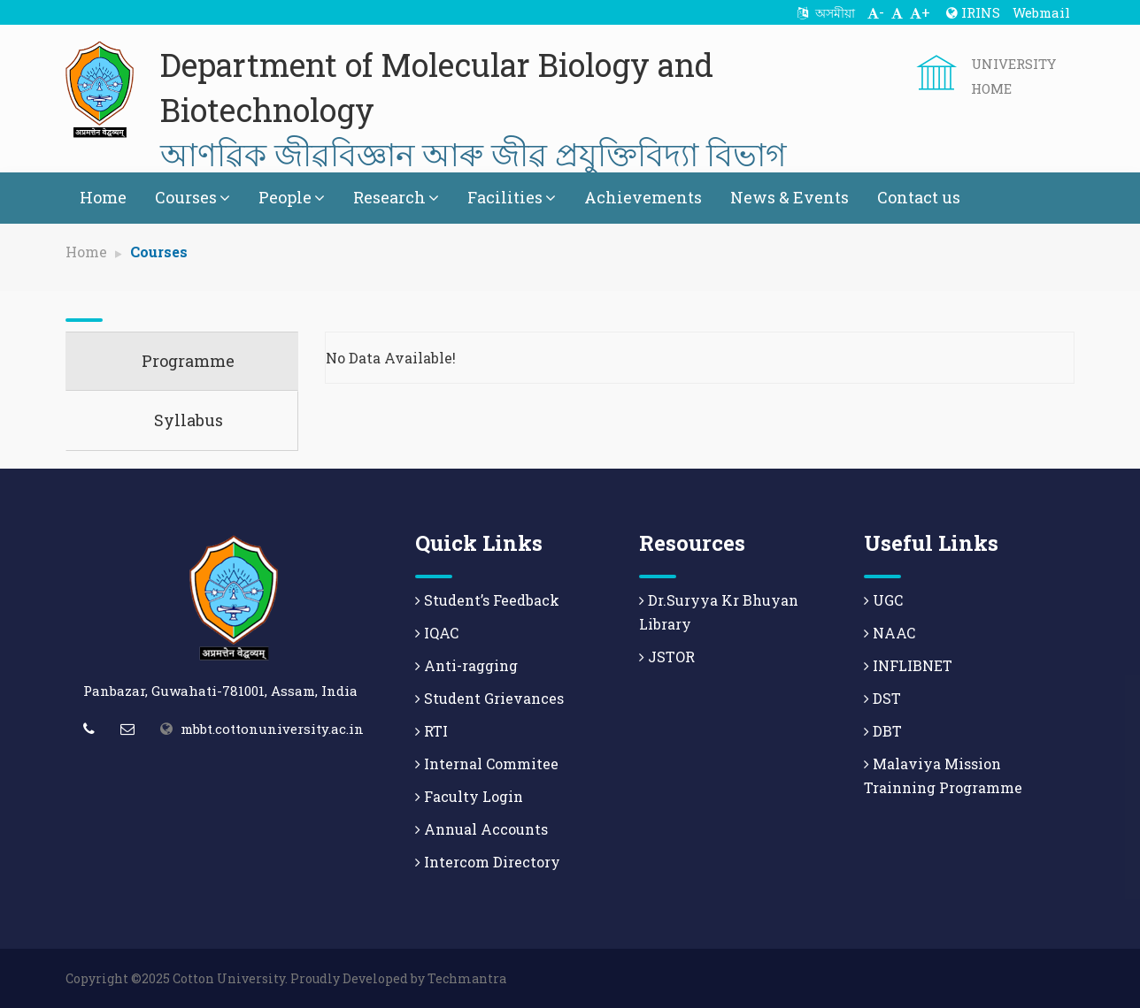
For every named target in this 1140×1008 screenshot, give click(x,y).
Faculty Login (469, 796)
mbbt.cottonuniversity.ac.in (272, 728)
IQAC (436, 632)
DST (882, 698)
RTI (431, 731)
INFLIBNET (908, 665)
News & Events (789, 197)
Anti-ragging (466, 665)
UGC (883, 600)
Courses (192, 197)
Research (396, 197)
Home (103, 197)
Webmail (1041, 12)
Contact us (918, 197)
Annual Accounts (481, 829)
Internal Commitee (486, 763)
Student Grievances (489, 698)
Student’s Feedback (487, 600)
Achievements (643, 197)
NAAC (889, 632)
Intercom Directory (487, 861)
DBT (883, 731)
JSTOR (667, 656)
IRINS (973, 12)
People (291, 197)
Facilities (511, 197)
